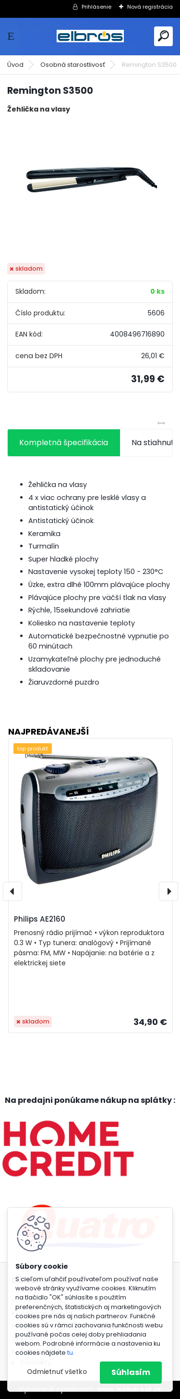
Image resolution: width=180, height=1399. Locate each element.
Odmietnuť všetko (57, 1371)
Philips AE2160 (39, 919)
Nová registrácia (150, 7)
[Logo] (90, 36)
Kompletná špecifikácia (63, 442)
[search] (163, 35)
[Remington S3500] (90, 189)
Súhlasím (130, 1372)
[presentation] (12, 891)
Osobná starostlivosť (72, 64)
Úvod (15, 64)
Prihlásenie (96, 7)
